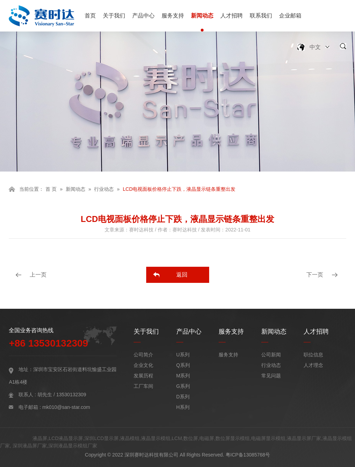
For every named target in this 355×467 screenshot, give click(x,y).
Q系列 (183, 365)
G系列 (183, 386)
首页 (90, 16)
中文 (315, 47)
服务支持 (173, 16)
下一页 (314, 275)
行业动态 (104, 189)
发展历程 (143, 375)
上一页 (38, 275)
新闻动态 (202, 16)
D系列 (183, 396)
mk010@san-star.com (66, 407)
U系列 (183, 354)
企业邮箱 (290, 16)
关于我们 (114, 16)
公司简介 (143, 354)
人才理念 (313, 365)
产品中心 (143, 16)
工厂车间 (143, 386)
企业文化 (143, 365)
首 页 (51, 189)
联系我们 (261, 16)
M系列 (183, 375)
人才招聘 (231, 16)
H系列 (183, 407)
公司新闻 (271, 354)
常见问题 (271, 375)
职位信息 (313, 354)
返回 (181, 275)
